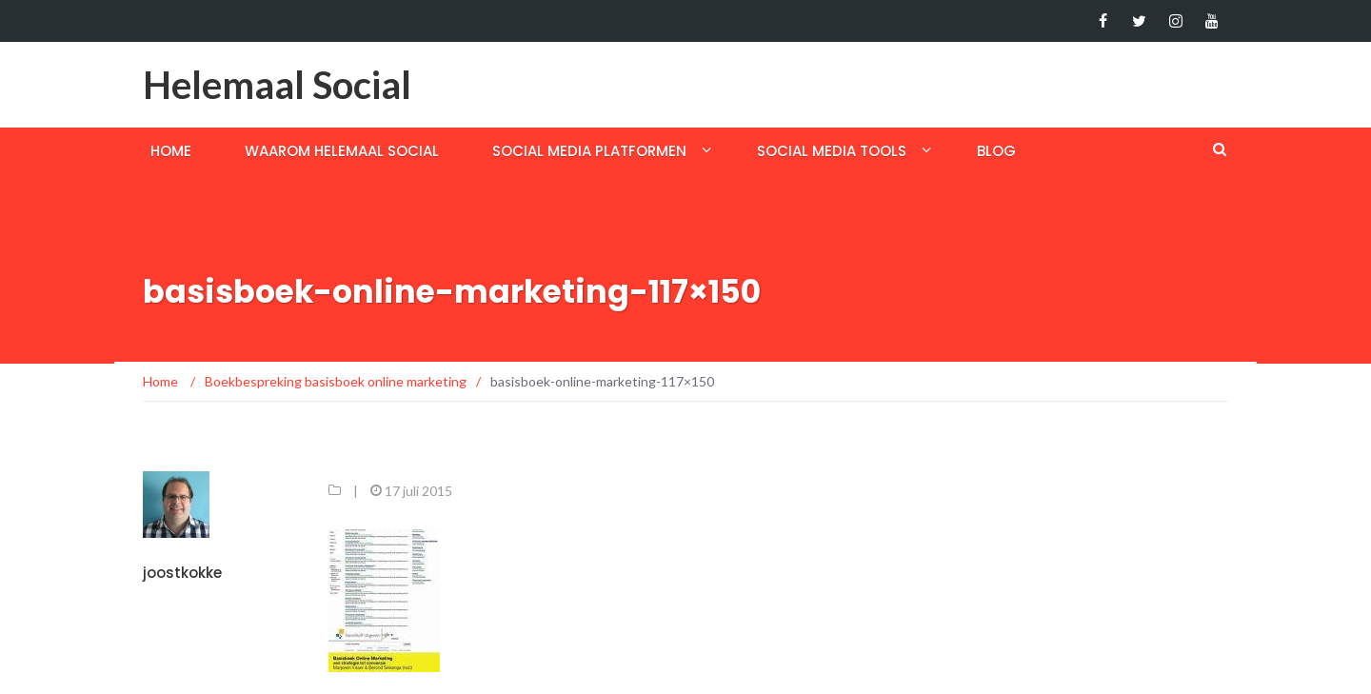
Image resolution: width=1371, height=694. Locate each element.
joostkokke (182, 573)
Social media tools (831, 151)
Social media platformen (589, 151)
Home (170, 151)
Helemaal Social (277, 85)
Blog (996, 151)
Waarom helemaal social (342, 151)
